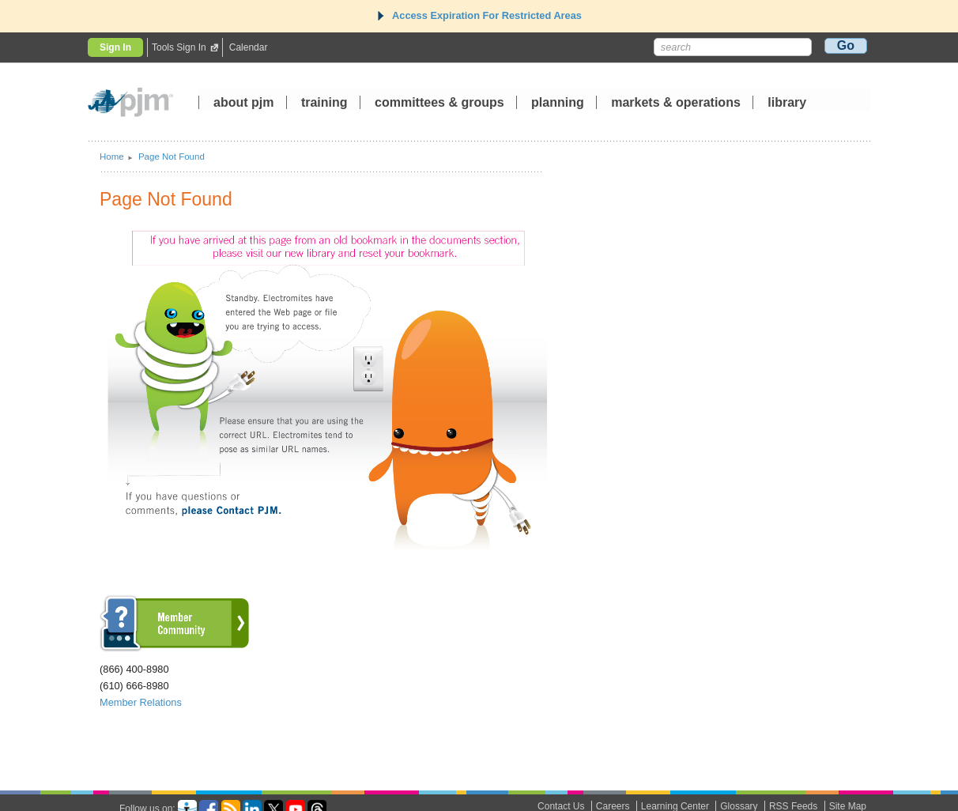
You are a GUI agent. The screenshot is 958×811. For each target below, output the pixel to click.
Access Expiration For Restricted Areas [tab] (479, 15)
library (787, 103)
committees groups (439, 103)
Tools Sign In (179, 47)
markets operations (676, 103)
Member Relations (141, 702)
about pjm (243, 103)
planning (557, 103)
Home (112, 156)
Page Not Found (171, 156)
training (326, 103)
